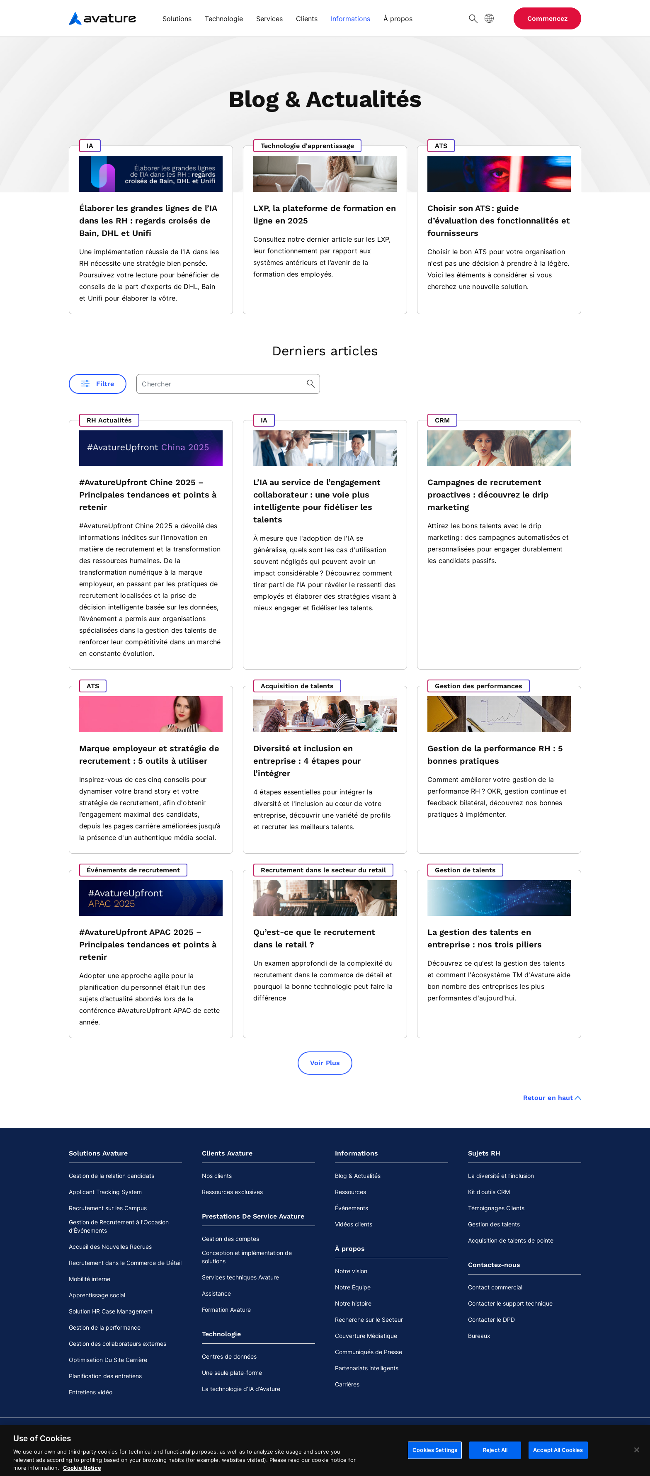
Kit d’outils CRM (489, 1191)
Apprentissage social (97, 1295)
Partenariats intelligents (366, 1368)
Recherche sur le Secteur (369, 1319)
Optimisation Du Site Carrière (108, 1359)
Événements (351, 1207)
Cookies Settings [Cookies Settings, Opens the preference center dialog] (434, 1454)
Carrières (347, 1384)
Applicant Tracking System (105, 1191)
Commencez (547, 18)
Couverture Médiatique (366, 1335)
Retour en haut (552, 1098)
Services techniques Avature (240, 1277)
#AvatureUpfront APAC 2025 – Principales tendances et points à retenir (147, 944)
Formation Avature (226, 1309)
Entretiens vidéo (90, 1392)
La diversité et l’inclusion (501, 1175)
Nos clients (217, 1175)
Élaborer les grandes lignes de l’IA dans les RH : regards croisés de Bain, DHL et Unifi (148, 220)
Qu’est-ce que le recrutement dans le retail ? (314, 938)
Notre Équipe (353, 1287)
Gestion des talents (494, 1224)
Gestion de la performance (105, 1327)
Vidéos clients (353, 1224)
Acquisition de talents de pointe (510, 1240)
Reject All (495, 1454)
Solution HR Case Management (111, 1311)
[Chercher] (473, 18)
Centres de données (229, 1356)
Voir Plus (325, 1063)
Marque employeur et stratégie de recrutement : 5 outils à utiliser (149, 754)
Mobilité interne (89, 1278)
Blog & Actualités (358, 1175)
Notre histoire (353, 1303)
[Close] (637, 1454)
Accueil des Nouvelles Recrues (110, 1246)
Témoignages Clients (496, 1207)
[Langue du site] (489, 18)
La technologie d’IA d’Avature (241, 1388)
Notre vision (351, 1271)
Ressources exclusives (232, 1191)
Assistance (216, 1293)
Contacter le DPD (491, 1319)
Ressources (350, 1191)
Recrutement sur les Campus (108, 1207)
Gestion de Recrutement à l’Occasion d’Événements (119, 1226)
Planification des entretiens (105, 1375)
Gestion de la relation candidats (111, 1175)
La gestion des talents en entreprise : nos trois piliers (484, 938)
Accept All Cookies (558, 1454)
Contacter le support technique (510, 1303)
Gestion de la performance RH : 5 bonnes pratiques (495, 754)
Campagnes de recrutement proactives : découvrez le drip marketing (488, 494)
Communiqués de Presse (368, 1351)
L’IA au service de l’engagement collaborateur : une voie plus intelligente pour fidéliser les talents (317, 500)
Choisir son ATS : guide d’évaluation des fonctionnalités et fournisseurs (498, 220)
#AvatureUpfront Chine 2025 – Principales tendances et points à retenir (147, 494)
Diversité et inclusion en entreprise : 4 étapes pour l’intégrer (307, 760)
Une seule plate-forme (232, 1372)
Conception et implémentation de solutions (247, 1257)
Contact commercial (495, 1287)
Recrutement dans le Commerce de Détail (125, 1262)
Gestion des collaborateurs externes (117, 1343)
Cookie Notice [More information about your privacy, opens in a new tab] (82, 1472)
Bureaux (479, 1335)
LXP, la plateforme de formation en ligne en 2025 (324, 214)
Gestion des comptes (230, 1238)
